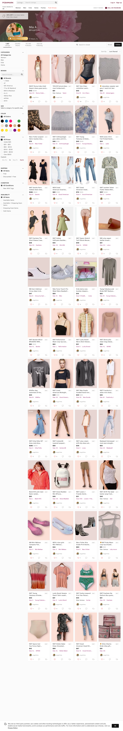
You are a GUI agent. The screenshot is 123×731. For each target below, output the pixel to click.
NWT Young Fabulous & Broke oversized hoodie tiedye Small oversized (82, 138)
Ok (115, 726)
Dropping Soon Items (9, 208)
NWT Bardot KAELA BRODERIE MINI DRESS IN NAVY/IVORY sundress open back (36, 341)
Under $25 (6, 142)
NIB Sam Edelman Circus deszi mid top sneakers (35, 290)
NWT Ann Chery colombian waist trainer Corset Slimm (82, 87)
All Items (5, 171)
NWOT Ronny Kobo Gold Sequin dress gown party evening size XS (37, 87)
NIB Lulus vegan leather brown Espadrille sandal (106, 239)
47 (3, 83)
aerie (4, 101)
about (110, 45)
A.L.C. (4, 93)
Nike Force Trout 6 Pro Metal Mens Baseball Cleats (60, 290)
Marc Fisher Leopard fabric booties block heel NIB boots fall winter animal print (36, 138)
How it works (98, 8)
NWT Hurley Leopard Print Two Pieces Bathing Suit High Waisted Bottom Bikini (83, 594)
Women (18, 8)
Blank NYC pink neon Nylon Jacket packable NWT (36, 493)
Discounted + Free (8, 177)
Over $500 (6, 154)
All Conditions (7, 185)
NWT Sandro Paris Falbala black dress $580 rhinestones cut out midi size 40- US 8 (36, 189)
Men (24, 8)
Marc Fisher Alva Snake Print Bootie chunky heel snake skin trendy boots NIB (82, 544)
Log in (113, 3)
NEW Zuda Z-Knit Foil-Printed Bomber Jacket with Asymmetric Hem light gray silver (107, 138)
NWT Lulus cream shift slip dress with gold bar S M (83, 442)
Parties (43, 8)
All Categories (6, 55)
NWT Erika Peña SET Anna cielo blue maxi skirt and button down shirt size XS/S (36, 442)
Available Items (7, 200)
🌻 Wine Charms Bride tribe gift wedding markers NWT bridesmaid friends (106, 645)
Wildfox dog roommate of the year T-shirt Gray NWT (35, 391)
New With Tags (7, 188)
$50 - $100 (6, 147)
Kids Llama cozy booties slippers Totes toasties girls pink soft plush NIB (82, 290)
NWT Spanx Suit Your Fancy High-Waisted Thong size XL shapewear (36, 645)
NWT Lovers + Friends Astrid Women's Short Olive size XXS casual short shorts (83, 493)
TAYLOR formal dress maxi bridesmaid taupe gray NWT (60, 87)
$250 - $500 (7, 152)
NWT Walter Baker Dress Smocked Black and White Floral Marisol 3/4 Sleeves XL (59, 645)
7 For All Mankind (8, 88)
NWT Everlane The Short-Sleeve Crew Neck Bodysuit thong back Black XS (36, 239)
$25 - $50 (6, 144)
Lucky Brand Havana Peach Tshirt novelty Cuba (60, 594)
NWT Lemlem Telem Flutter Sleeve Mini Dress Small (107, 189)
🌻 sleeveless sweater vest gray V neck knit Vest (109, 87)
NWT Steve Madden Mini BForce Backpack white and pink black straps (60, 493)
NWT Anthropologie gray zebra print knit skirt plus (60, 138)
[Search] (39, 2)
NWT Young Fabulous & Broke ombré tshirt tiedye (36, 594)
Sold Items (6, 211)
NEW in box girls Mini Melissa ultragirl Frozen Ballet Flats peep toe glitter (59, 544)
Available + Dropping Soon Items (11, 204)
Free (3, 174)
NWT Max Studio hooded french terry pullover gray (83, 391)
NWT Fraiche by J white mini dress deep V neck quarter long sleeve (107, 391)
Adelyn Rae (6, 96)
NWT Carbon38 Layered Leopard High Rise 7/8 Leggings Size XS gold (59, 442)
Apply (22, 160)
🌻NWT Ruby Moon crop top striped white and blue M (106, 544)
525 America (7, 86)
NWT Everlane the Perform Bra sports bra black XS (106, 594)
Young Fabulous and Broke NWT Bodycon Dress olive (107, 290)
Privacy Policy (12, 728)
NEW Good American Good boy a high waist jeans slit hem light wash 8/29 (60, 189)
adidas (5, 98)
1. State (5, 81)
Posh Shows (52, 8)
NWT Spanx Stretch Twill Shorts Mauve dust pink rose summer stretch (83, 239)
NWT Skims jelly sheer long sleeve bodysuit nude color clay (107, 341)
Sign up (119, 3)
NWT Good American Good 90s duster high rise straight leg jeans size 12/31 (83, 645)
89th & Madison (8, 91)
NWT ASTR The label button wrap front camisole (107, 493)
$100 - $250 (7, 149)
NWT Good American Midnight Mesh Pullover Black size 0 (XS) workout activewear (60, 391)
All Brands (6, 78)
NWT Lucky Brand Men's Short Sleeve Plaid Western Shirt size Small (83, 341)
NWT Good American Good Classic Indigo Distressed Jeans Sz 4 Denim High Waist (83, 189)
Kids (30, 8)
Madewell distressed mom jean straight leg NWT (107, 442)
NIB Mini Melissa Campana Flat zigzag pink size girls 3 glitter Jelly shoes (35, 544)
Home (36, 8)
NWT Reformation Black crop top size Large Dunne (59, 341)
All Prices (5, 139)
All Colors (6, 116)
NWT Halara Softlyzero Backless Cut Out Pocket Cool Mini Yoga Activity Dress (60, 239)
